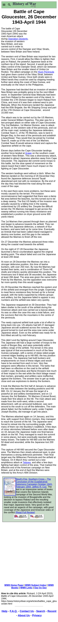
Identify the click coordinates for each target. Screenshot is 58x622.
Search (40, 611)
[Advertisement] (43, 36)
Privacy (37, 615)
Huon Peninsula (46, 72)
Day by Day (40, 588)
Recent (52, 611)
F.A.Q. (13, 611)
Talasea (27, 462)
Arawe (28, 153)
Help (4, 611)
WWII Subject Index (35, 585)
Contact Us (27, 611)
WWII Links (26, 588)
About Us (24, 615)
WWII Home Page (13, 585)
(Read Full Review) (25, 512)
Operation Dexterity (18, 39)
